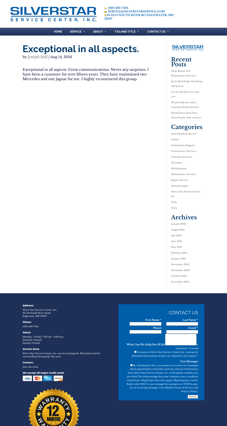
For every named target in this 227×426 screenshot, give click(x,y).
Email (193, 327)
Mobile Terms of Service (179, 387)
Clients (175, 139)
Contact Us (158, 32)
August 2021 (178, 229)
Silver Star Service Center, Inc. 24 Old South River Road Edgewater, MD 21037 (40, 313)
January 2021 (178, 258)
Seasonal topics (179, 185)
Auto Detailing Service (183, 133)
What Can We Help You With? (146, 344)
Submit (193, 396)
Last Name (190, 319)
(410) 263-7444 (116, 8)
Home (58, 31)
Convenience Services (183, 151)
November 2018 (180, 281)
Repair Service (179, 180)
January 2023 (178, 223)
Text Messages (189, 361)
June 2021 (176, 241)
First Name (153, 319)
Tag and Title (127, 32)
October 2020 (179, 276)
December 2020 (180, 264)
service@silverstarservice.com (134, 11)
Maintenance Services (183, 174)
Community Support (183, 145)
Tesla (174, 202)
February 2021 (179, 252)
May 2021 (176, 247)
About (100, 32)
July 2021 (176, 235)
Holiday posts (178, 168)
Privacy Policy (189, 391)
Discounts (176, 162)
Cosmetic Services (181, 156)
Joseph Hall (38, 57)
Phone (157, 327)
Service (77, 32)
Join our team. (31, 366)
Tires (174, 208)
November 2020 (180, 270)
